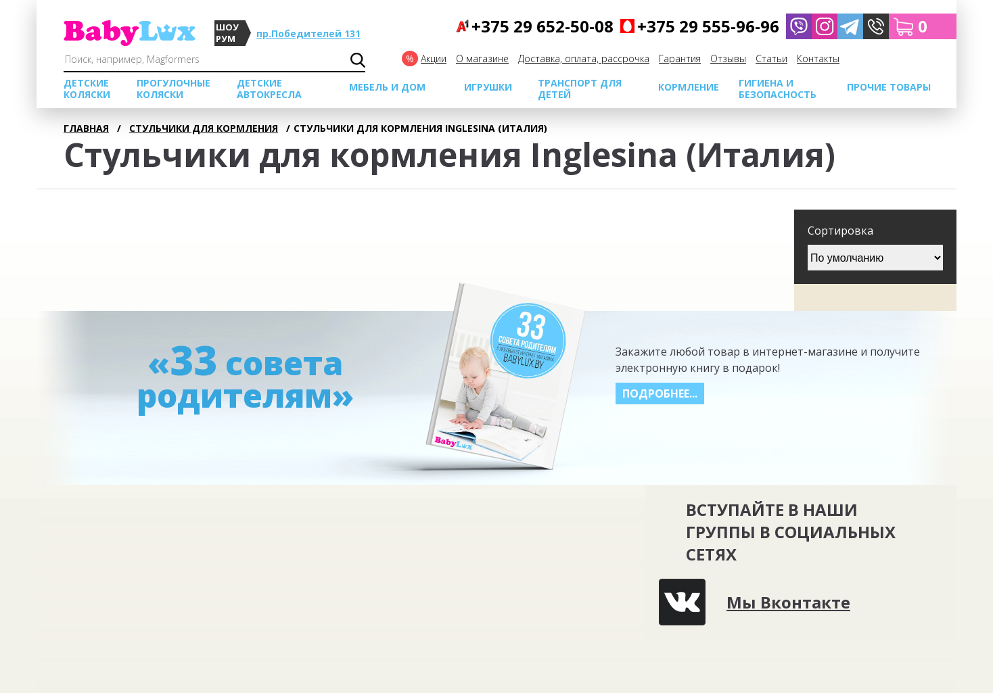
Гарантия (680, 58)
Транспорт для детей (580, 88)
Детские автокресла (269, 88)
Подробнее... (659, 393)
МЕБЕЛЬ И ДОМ (387, 87)
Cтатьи (771, 58)
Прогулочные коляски (173, 88)
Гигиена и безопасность (777, 88)
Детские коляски (87, 88)
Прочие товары (889, 87)
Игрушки (488, 87)
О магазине (482, 58)
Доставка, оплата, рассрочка (583, 58)
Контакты (818, 58)
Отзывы (728, 58)
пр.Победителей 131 (308, 33)
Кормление (688, 87)
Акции (433, 58)
